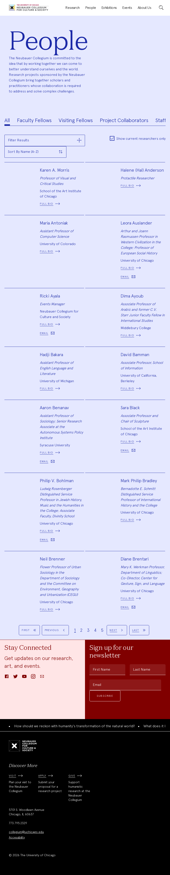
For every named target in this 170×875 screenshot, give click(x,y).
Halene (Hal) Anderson (142, 170)
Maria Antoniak (54, 223)
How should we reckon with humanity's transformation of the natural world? (74, 726)
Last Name (141, 669)
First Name (101, 669)
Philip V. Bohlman (57, 480)
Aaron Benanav (54, 407)
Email (97, 685)
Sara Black (130, 407)
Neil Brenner (52, 559)
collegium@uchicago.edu (26, 832)
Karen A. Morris (54, 170)
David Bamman (135, 354)
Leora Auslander (136, 223)
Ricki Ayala (50, 296)
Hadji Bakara (51, 354)
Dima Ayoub (132, 296)
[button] (44, 140)
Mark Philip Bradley (139, 480)
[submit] (161, 7)
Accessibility (17, 837)
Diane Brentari (135, 559)
